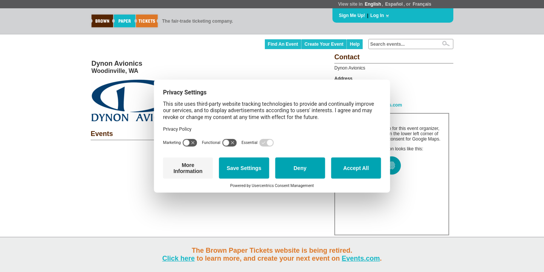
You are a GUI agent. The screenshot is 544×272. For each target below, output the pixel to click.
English (373, 4)
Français (422, 4)
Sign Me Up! (352, 15)
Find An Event (283, 44)
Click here (178, 258)
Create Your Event (323, 44)
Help (355, 44)
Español (394, 4)
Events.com (361, 258)
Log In (377, 15)
